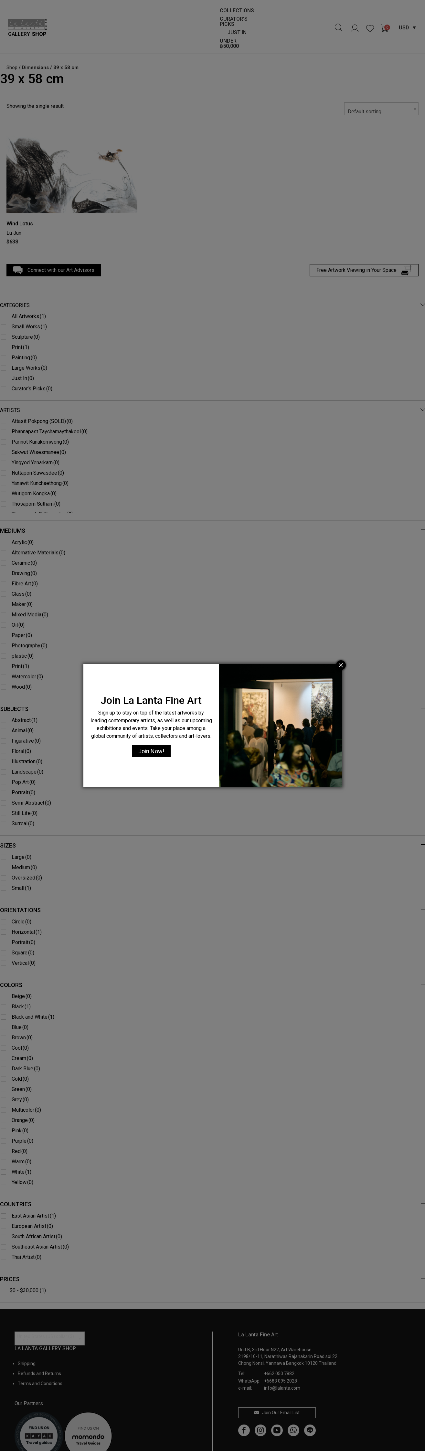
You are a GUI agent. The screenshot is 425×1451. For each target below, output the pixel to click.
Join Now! (151, 751)
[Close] (341, 665)
